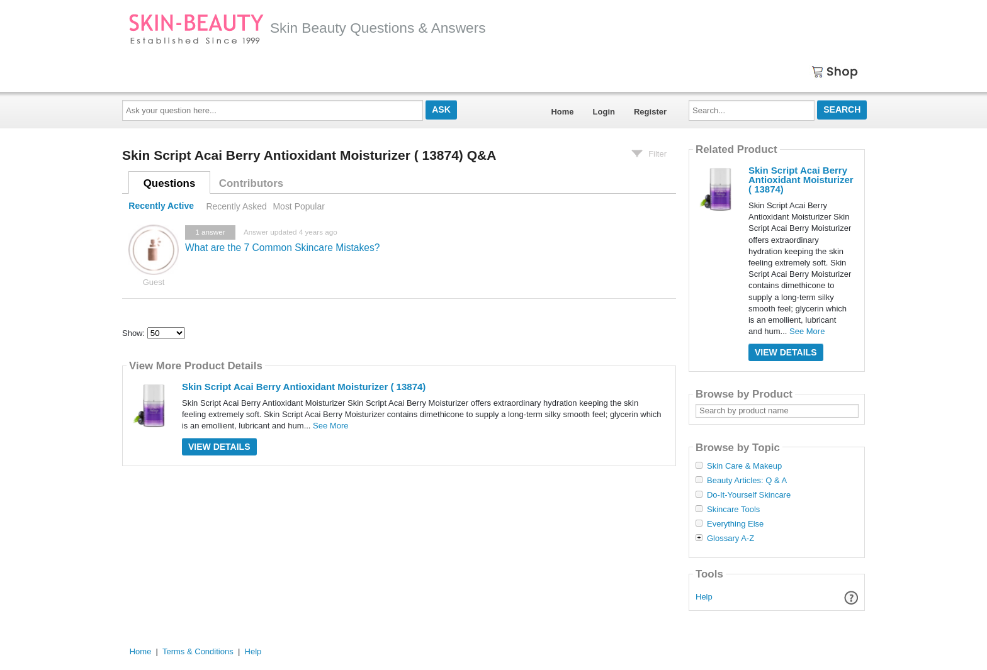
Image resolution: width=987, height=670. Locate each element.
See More (330, 425)
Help (704, 596)
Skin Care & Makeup (744, 466)
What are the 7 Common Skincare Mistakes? (282, 247)
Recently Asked (236, 206)
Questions (170, 183)
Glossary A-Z (730, 538)
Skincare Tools (733, 509)
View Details (219, 447)
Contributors (251, 183)
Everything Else (735, 524)
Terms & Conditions (198, 651)
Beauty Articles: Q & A (747, 480)
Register (650, 111)
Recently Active (161, 206)
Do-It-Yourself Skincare (749, 495)
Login (604, 111)
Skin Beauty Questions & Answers (307, 28)
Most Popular (298, 206)
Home (562, 111)
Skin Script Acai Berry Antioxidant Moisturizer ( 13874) (304, 386)
